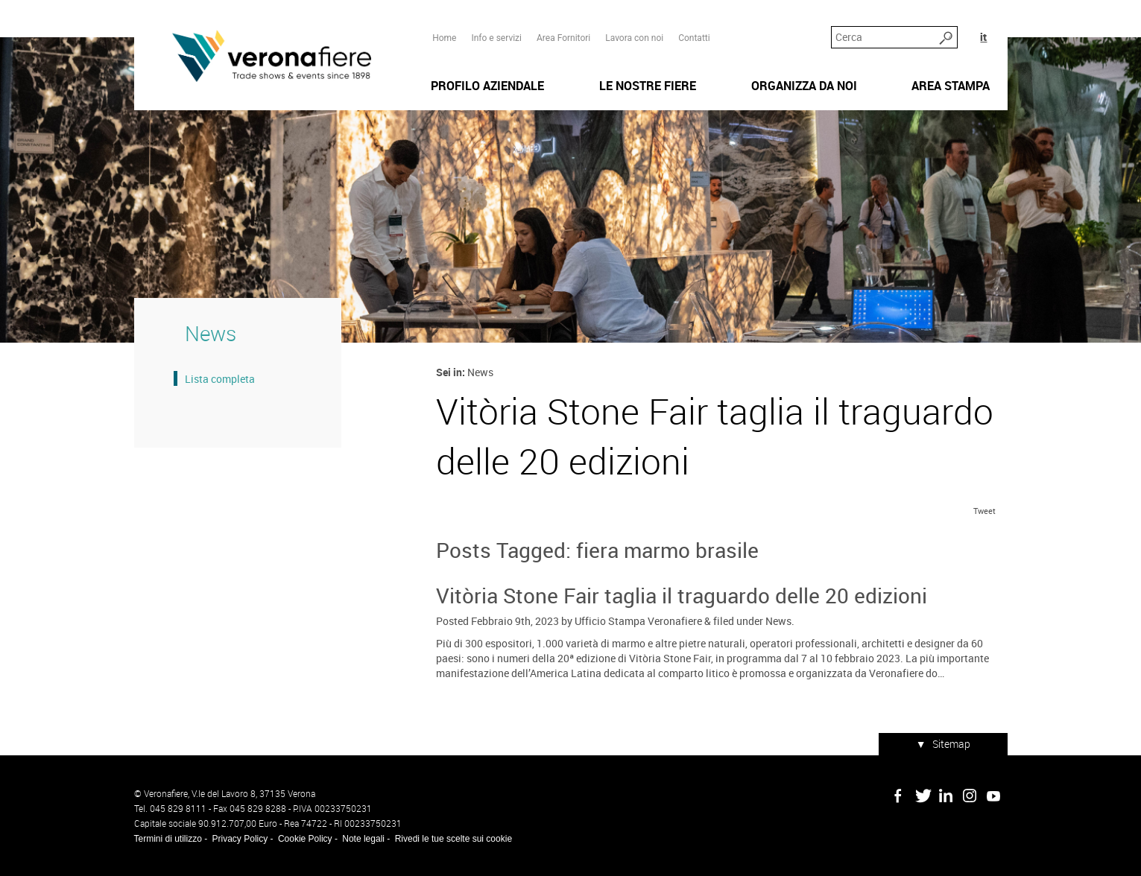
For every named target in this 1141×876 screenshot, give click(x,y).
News (778, 621)
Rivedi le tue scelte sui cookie (453, 839)
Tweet (984, 510)
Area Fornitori (563, 38)
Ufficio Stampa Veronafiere (638, 621)
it (983, 37)
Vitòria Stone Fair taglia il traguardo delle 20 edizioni (681, 595)
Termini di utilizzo (168, 839)
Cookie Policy (305, 839)
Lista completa (220, 379)
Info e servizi (496, 38)
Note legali (363, 839)
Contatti (694, 38)
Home (444, 38)
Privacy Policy (240, 839)
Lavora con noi (634, 38)
